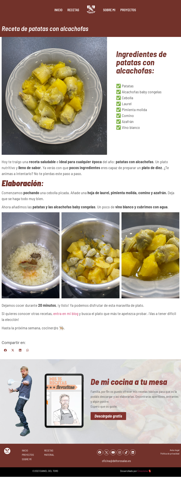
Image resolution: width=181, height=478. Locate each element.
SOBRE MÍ (27, 459)
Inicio (58, 10)
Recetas (73, 10)
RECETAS (48, 450)
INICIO (25, 450)
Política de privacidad (169, 453)
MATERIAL (49, 454)
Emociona (142, 472)
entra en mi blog (65, 313)
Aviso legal (174, 450)
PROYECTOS (28, 454)
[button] (5, 350)
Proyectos (128, 10)
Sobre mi (109, 10)
